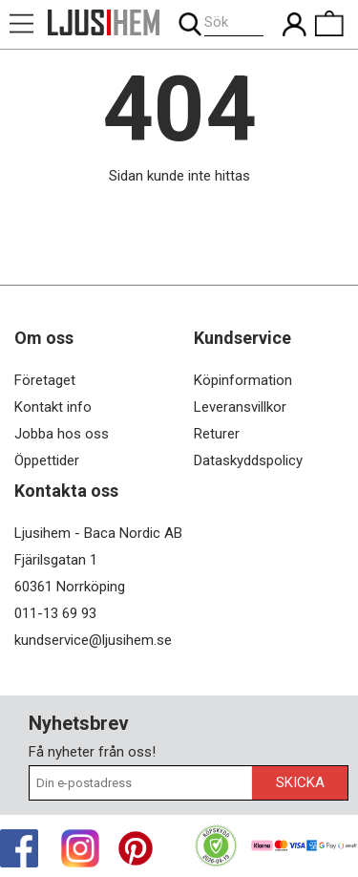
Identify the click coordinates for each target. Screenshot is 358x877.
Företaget (44, 380)
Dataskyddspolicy (248, 460)
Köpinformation (243, 380)
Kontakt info (53, 407)
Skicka (300, 782)
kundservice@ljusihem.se (93, 640)
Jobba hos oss (61, 433)
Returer (217, 433)
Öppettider (46, 460)
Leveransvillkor (240, 407)
